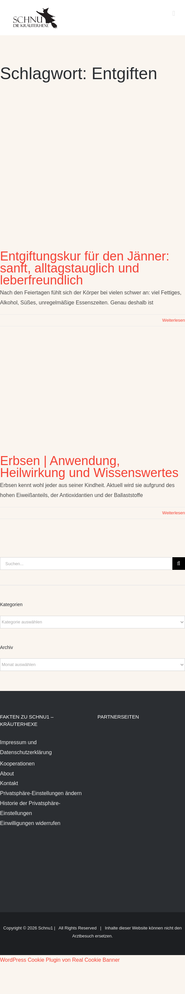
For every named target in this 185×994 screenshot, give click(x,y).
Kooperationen (17, 763)
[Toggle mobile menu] (173, 13)
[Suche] (178, 563)
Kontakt (9, 783)
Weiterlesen (173, 320)
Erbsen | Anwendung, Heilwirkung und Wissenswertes (89, 467)
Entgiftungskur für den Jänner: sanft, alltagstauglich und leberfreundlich (84, 268)
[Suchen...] (86, 563)
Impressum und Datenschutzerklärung (26, 747)
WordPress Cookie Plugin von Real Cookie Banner (60, 960)
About (7, 773)
